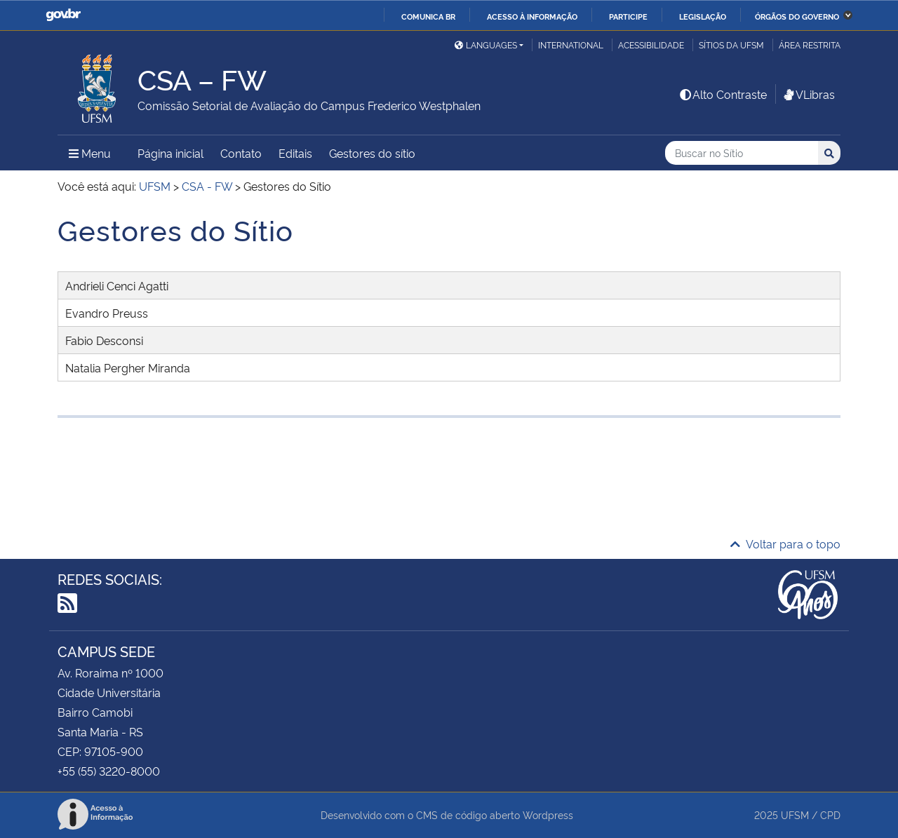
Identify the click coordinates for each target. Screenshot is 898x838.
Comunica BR (428, 16)
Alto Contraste (722, 94)
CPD (830, 814)
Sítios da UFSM (731, 44)
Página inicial (170, 153)
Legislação (702, 16)
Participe (628, 16)
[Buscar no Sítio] (741, 153)
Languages (486, 44)
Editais (295, 153)
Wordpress (548, 814)
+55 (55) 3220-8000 (109, 770)
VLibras (808, 94)
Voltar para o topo (785, 543)
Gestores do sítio (372, 153)
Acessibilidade (651, 44)
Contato (241, 153)
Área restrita (809, 44)
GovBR (63, 15)
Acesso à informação (532, 16)
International (570, 44)
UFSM (795, 814)
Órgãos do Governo (797, 16)
